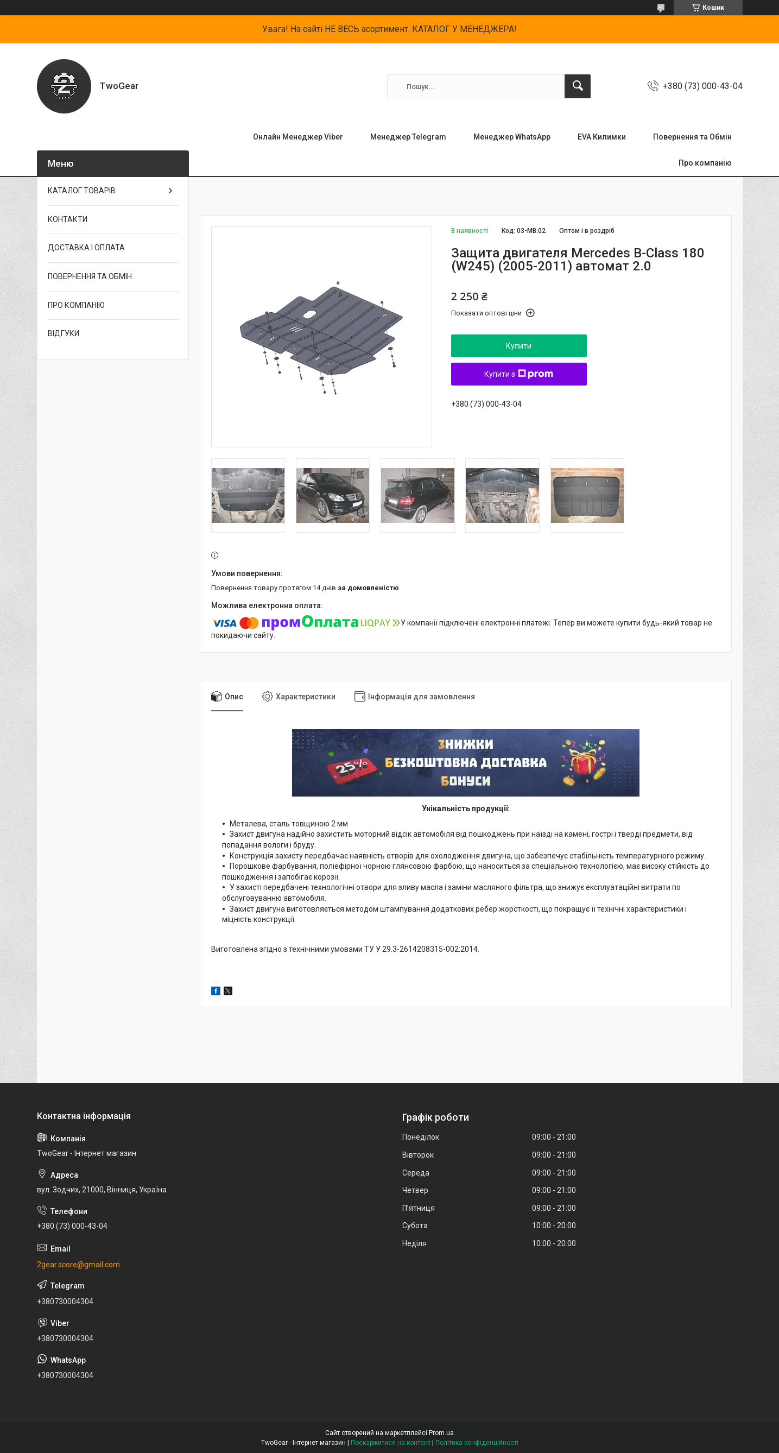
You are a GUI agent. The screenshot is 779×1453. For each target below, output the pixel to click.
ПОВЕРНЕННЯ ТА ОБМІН (90, 276)
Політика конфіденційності (476, 1442)
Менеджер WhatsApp (511, 136)
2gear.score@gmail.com (78, 1264)
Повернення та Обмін (692, 136)
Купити (518, 346)
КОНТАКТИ (67, 219)
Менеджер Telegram (408, 136)
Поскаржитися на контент (390, 1442)
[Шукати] (578, 86)
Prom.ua (441, 1433)
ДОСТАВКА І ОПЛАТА (86, 247)
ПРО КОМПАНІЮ (76, 305)
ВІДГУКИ (63, 333)
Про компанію (705, 163)
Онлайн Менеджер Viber (298, 136)
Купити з (518, 374)
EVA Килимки (602, 136)
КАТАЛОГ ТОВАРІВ (82, 190)
